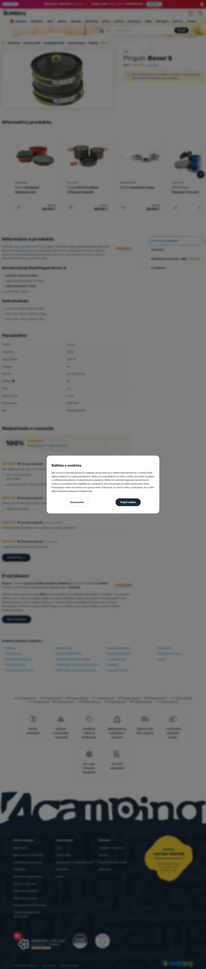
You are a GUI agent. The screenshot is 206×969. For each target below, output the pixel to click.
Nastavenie (77, 502)
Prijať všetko (128, 502)
